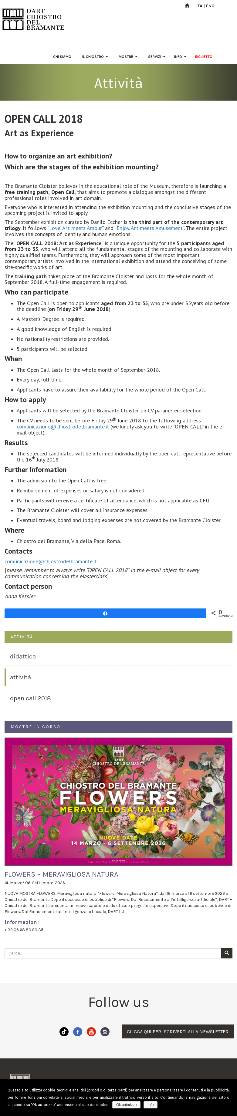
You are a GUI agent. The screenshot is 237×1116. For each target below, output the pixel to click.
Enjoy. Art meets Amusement (150, 228)
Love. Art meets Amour (75, 228)
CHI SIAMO (62, 57)
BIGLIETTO (203, 57)
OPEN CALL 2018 (30, 698)
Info (150, 1105)
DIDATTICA (23, 656)
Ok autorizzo (126, 1105)
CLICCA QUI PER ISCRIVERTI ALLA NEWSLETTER (178, 1031)
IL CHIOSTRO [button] (95, 57)
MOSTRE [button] (128, 57)
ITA (199, 5)
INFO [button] (180, 57)
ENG (210, 5)
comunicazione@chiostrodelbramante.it (63, 426)
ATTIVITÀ (20, 677)
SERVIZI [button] (156, 57)
